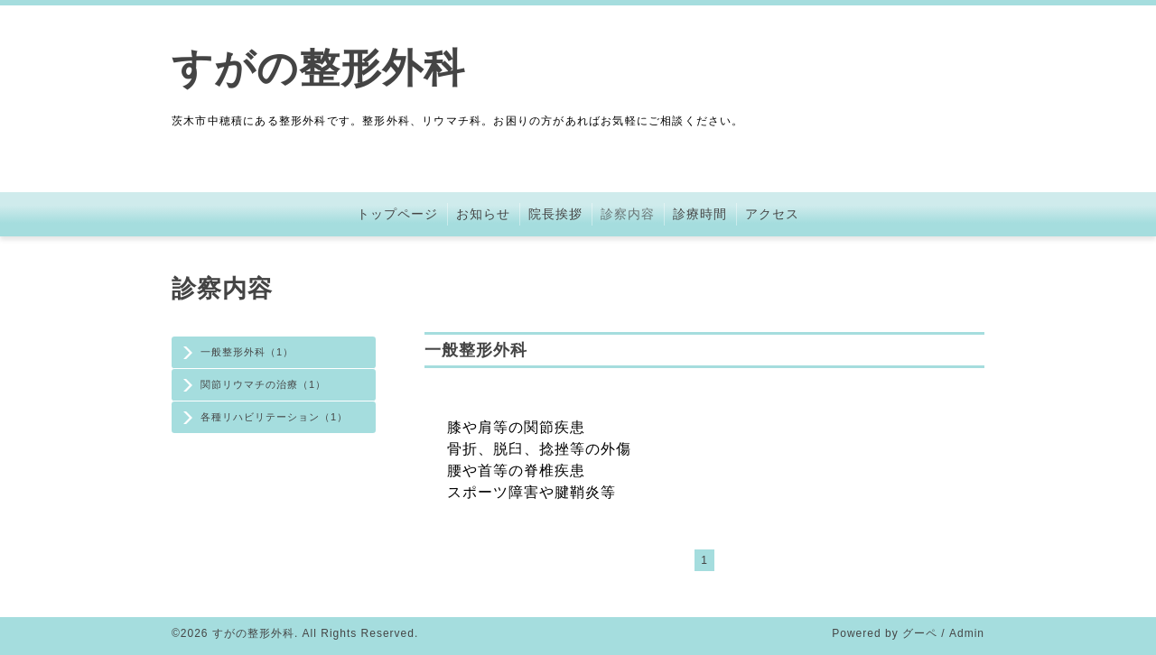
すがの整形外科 (318, 68)
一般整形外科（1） (247, 351)
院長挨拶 (555, 214)
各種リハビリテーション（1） (274, 416)
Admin (966, 633)
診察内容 (628, 214)
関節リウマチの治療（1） (263, 384)
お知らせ (483, 214)
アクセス (772, 214)
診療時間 (700, 214)
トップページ (397, 214)
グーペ (919, 633)
